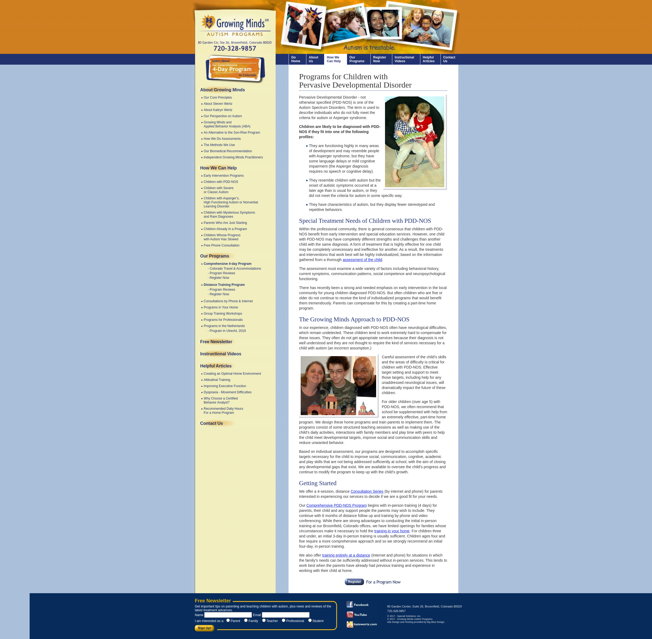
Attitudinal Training (217, 380)
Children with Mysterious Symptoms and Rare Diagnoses (229, 214)
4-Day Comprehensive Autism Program (235, 69)
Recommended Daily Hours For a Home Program (223, 411)
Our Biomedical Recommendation (228, 151)
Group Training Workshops (223, 313)
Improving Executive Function (225, 386)
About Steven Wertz (218, 104)
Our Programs (357, 59)
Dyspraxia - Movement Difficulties (228, 392)
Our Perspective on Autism (223, 116)
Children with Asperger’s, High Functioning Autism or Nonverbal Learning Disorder (231, 202)
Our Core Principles (218, 97)
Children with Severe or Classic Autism (219, 190)
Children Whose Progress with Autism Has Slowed (222, 237)
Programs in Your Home (221, 307)
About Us (313, 59)
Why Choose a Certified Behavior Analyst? (221, 400)
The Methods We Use (219, 145)
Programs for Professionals (223, 320)
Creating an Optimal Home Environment (232, 374)
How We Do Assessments (222, 139)
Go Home (295, 59)
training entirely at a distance (346, 555)
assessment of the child (362, 260)
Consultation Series (367, 491)
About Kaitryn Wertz (218, 110)
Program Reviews (222, 273)
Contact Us (449, 59)
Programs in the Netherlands (224, 326)
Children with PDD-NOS (221, 182)
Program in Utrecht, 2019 (228, 331)
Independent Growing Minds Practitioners (233, 157)
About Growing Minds (222, 90)
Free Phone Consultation (222, 245)
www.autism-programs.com (233, 27)
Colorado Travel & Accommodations (235, 268)
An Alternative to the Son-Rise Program (232, 132)
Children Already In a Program (225, 229)
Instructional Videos (404, 59)
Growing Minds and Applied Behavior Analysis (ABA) (227, 124)
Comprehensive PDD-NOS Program (336, 505)
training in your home (392, 531)
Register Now (379, 59)
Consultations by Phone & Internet (228, 301)
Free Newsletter (216, 341)
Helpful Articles (429, 59)
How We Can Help (334, 59)
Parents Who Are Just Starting (225, 223)
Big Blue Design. (436, 622)
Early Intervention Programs (224, 176)
